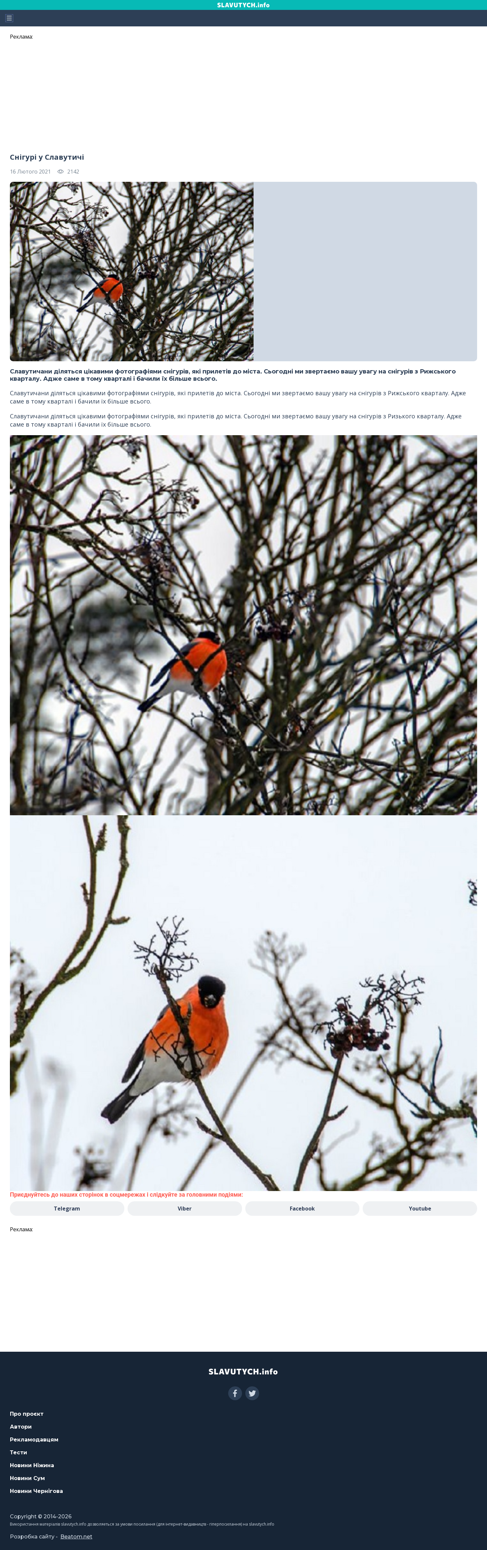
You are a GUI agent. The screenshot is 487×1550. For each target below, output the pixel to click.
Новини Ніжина (32, 1465)
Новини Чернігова (36, 1491)
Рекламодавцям (34, 1440)
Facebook (302, 1208)
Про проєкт (27, 1414)
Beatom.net (76, 1537)
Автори (21, 1427)
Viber (185, 1208)
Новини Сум (27, 1478)
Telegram (67, 1208)
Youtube (420, 1208)
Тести (18, 1452)
